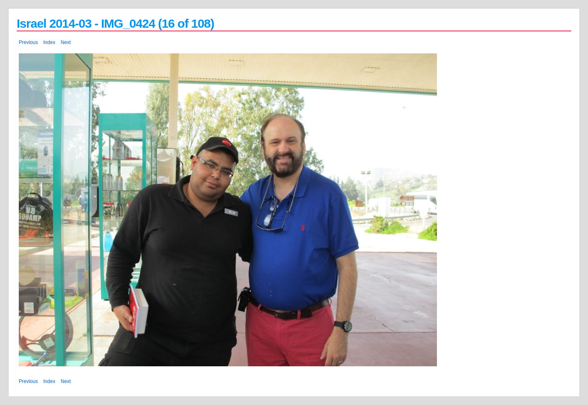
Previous (28, 42)
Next (66, 42)
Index (49, 42)
